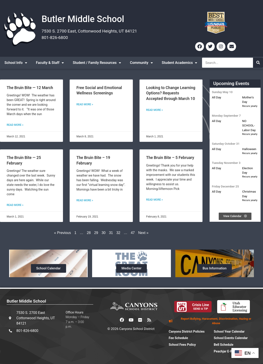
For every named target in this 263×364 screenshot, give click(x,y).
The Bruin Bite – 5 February (170, 157)
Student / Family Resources (97, 63)
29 (96, 233)
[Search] (258, 63)
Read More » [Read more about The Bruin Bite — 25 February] (15, 205)
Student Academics (179, 63)
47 (133, 233)
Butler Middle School (83, 19)
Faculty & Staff (50, 63)
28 (89, 233)
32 (118, 233)
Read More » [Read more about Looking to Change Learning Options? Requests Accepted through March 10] (154, 110)
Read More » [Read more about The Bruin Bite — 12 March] (15, 124)
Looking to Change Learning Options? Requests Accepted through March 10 (170, 93)
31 (111, 233)
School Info (15, 63)
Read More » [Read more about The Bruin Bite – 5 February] (154, 199)
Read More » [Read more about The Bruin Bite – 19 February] (84, 200)
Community (141, 63)
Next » (143, 233)
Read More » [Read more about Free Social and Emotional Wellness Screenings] (84, 104)
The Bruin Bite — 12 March (30, 87)
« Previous (62, 233)
